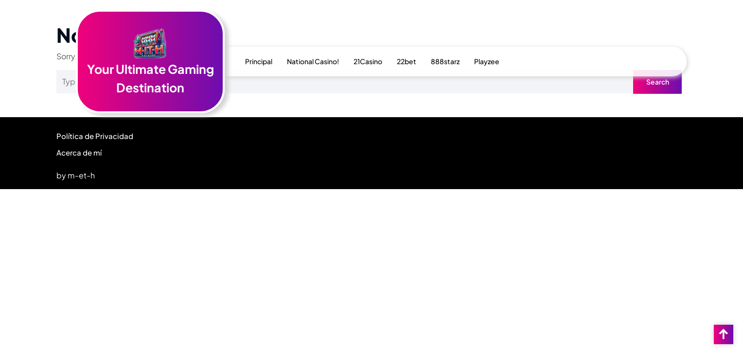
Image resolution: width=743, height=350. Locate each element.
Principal (258, 61)
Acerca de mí (79, 152)
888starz (445, 61)
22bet (406, 61)
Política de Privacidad (94, 135)
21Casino (368, 61)
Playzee (486, 61)
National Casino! (313, 61)
